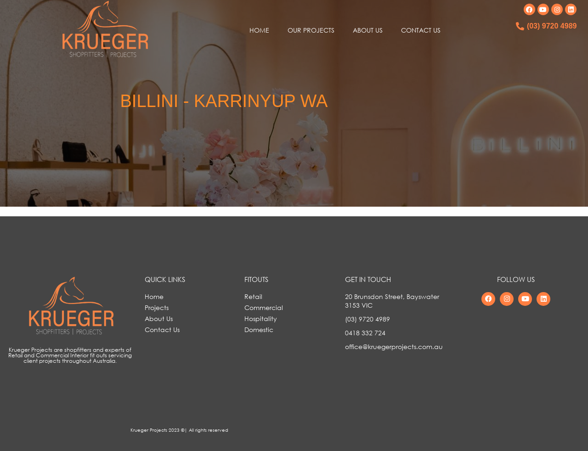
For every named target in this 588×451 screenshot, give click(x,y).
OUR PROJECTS (311, 30)
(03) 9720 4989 (552, 26)
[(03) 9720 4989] (520, 26)
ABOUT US (368, 30)
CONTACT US (421, 30)
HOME (259, 30)
